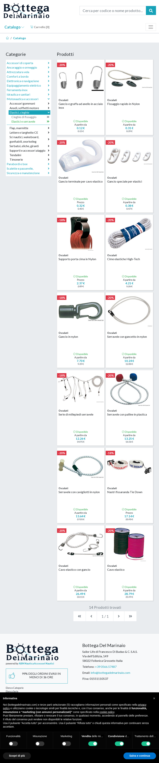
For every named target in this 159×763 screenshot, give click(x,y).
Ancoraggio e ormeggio (28, 67)
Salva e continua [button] (139, 755)
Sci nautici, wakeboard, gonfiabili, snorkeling (29, 139)
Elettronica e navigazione (28, 81)
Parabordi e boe (28, 164)
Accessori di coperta (28, 63)
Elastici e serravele (30, 121)
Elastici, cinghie (30, 112)
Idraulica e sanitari (28, 94)
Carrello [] (39, 27)
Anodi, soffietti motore (29, 108)
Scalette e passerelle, (28, 168)
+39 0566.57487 (106, 666)
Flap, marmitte (29, 128)
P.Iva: (85, 678)
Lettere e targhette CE (29, 132)
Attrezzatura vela (28, 72)
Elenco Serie (12, 691)
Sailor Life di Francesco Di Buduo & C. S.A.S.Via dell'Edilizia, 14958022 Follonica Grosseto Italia (109, 656)
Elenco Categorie (15, 687)
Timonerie (29, 159)
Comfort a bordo (28, 76)
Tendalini (29, 155)
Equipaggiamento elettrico (28, 85)
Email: (86, 672)
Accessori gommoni (29, 103)
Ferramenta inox (28, 90)
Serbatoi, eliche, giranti (29, 146)
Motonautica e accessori (28, 99)
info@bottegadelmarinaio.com (110, 672)
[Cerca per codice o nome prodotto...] (113, 10)
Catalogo (14, 27)
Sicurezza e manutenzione (28, 173)
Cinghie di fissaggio (30, 117)
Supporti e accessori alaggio (29, 150)
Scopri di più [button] (17, 755)
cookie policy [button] (107, 712)
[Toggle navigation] (151, 27)
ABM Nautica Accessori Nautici (36, 663)
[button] (154, 698)
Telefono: (88, 666)
